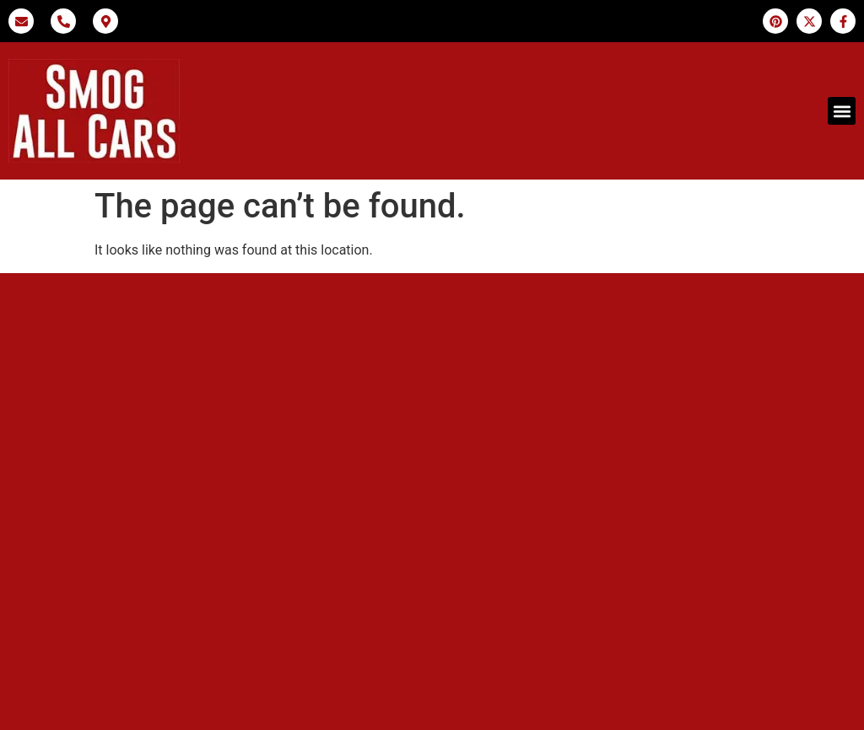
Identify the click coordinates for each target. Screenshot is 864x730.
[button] (842, 111)
